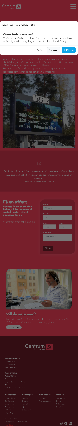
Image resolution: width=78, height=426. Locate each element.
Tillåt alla (69, 50)
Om (33, 24)
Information (22, 24)
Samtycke (7, 24)
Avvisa (40, 50)
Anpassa (53, 50)
